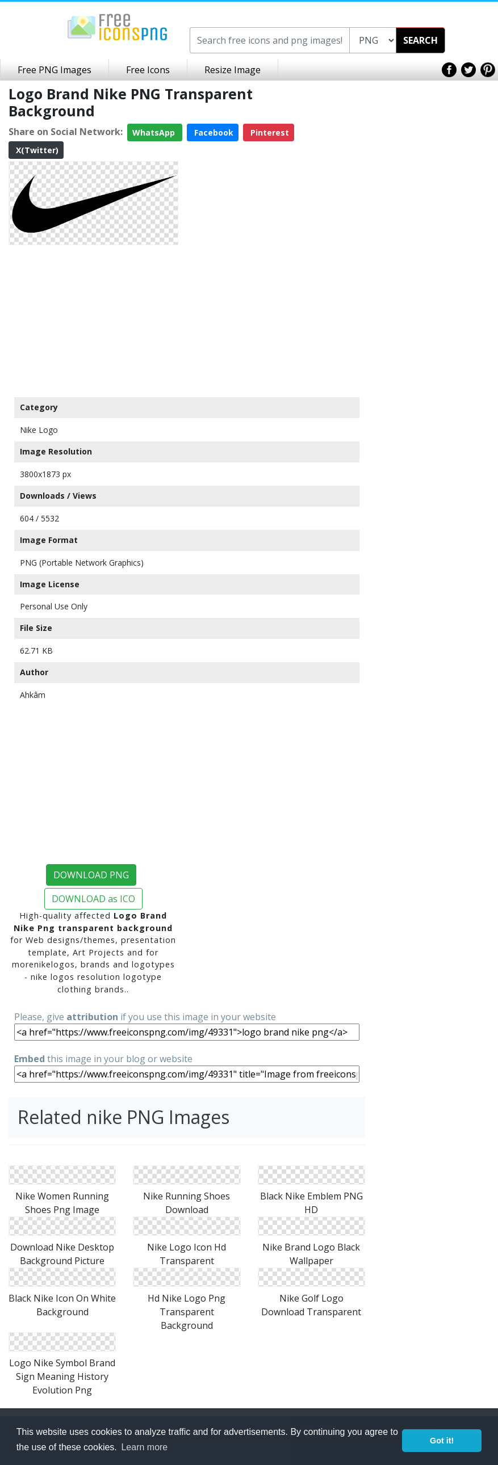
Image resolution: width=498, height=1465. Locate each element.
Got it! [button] (442, 1440)
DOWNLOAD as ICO (93, 899)
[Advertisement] (93, 320)
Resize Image (232, 70)
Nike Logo (39, 429)
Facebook (212, 132)
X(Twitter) (36, 150)
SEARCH (420, 40)
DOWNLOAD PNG (91, 875)
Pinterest (268, 132)
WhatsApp (154, 132)
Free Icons (148, 70)
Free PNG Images (54, 70)
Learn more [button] (144, 1447)
